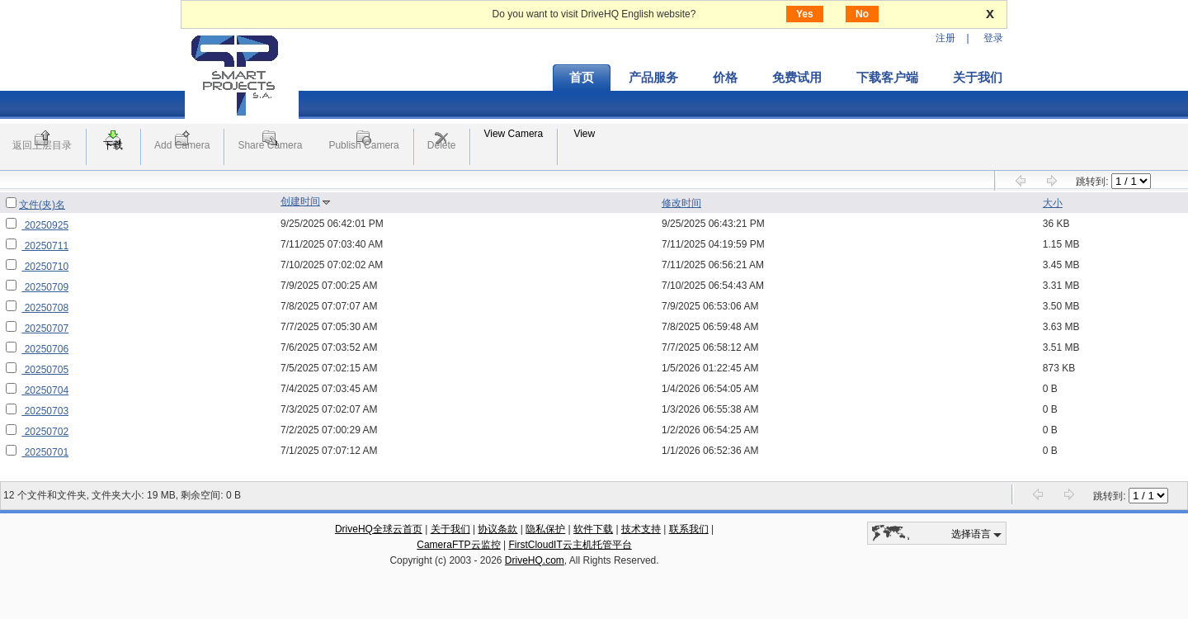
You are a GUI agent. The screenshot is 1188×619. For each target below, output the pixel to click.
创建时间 (300, 201)
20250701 (44, 452)
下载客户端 (887, 77)
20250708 (44, 308)
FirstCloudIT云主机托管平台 (569, 544)
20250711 (44, 246)
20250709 (44, 287)
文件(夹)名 (42, 204)
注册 (945, 38)
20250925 (44, 225)
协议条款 (497, 529)
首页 (581, 77)
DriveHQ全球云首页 (378, 529)
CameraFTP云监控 (458, 544)
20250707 (44, 328)
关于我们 (977, 77)
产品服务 (653, 77)
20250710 (44, 266)
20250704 (44, 390)
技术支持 (641, 529)
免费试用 (797, 77)
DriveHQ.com (534, 560)
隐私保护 (545, 529)
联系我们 (689, 529)
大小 (1053, 203)
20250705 (44, 370)
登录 (993, 38)
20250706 (44, 349)
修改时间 (681, 203)
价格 (725, 77)
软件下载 (593, 529)
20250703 (44, 411)
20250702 (44, 431)
